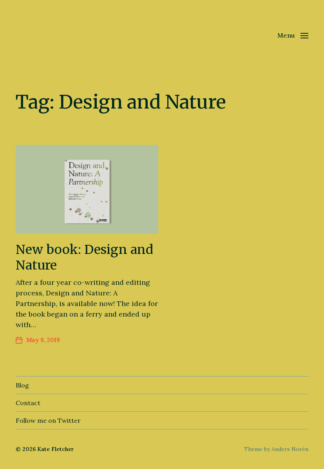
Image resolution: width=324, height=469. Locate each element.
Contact (28, 403)
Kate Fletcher (55, 449)
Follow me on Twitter (48, 420)
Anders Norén (290, 449)
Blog (22, 385)
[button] (293, 35)
